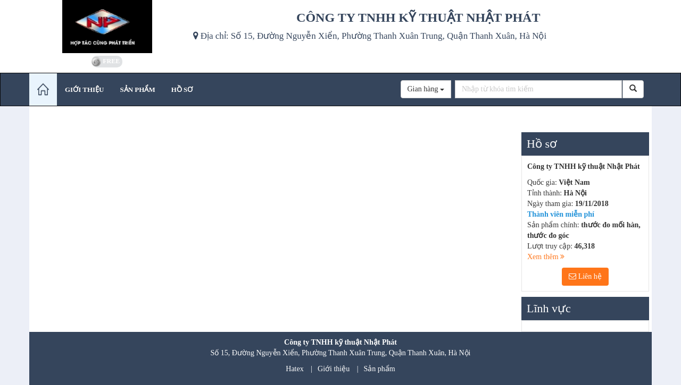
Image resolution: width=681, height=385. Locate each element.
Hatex (294, 369)
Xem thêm (545, 257)
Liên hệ (585, 276)
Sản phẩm (379, 369)
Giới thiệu (334, 369)
